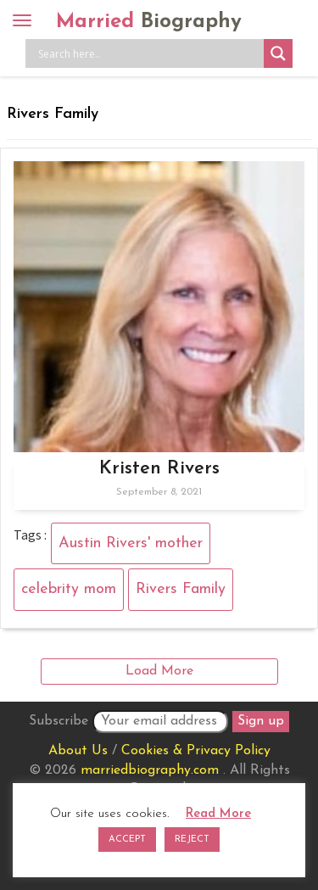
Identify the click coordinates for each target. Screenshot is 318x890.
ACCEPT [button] (127, 839)
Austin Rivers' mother (131, 543)
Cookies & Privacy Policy (196, 751)
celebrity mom (68, 589)
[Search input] (148, 53)
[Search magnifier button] (278, 53)
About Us (78, 751)
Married (149, 22)
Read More (218, 814)
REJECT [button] (192, 839)
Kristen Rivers (159, 469)
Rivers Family (181, 589)
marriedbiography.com (150, 770)
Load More (159, 671)
